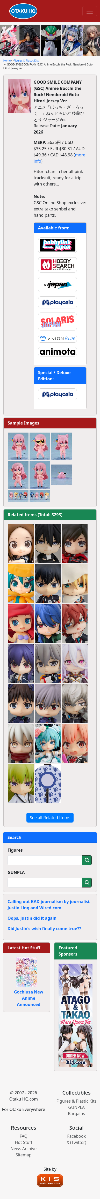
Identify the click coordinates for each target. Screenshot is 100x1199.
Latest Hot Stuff (24, 948)
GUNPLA (16, 872)
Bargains (76, 1113)
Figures (15, 850)
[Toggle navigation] (89, 11)
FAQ (23, 1136)
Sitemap (24, 1155)
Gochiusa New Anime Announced (28, 998)
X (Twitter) (76, 1142)
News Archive (24, 1148)
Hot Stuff (23, 1142)
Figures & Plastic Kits (26, 60)
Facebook (76, 1136)
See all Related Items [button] (50, 817)
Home (7, 60)
